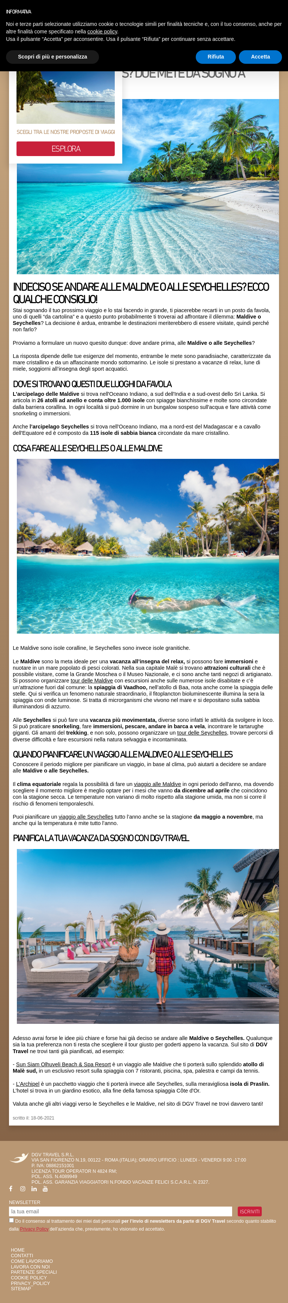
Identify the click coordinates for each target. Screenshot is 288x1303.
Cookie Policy (29, 1277)
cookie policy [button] (102, 32)
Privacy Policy (34, 1229)
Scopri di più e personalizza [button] (52, 57)
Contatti (22, 1255)
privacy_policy (30, 1283)
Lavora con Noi (30, 1267)
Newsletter (24, 1202)
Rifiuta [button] (216, 57)
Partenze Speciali (34, 1272)
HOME (18, 1250)
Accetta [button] (260, 57)
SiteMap (21, 1288)
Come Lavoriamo (32, 1261)
